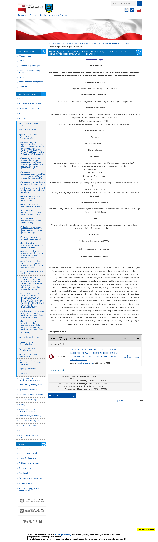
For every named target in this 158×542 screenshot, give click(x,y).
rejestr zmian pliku (85, 363)
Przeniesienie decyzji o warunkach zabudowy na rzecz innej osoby (32, 245)
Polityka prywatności (28, 453)
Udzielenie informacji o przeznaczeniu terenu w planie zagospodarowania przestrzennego (32, 230)
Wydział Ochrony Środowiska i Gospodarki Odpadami (31, 362)
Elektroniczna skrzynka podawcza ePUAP (29, 489)
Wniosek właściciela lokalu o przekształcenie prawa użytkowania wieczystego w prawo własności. (32, 314)
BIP (139, 10)
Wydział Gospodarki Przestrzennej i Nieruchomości (110, 43)
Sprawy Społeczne (28, 369)
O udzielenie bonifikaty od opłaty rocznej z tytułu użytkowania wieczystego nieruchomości (32, 264)
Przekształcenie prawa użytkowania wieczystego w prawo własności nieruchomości (32, 254)
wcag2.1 (126, 10)
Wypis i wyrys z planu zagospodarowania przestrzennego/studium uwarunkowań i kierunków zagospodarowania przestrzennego (32, 163)
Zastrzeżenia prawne (28, 458)
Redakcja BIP (24, 473)
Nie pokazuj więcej (146, 530)
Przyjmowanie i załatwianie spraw (75, 43)
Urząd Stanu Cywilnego (30, 337)
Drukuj (121, 401)
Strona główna (54, 43)
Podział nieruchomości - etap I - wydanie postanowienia (31, 198)
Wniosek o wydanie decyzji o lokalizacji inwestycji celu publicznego (33, 190)
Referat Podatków (28, 129)
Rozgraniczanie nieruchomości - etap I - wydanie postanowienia (31, 213)
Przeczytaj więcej (63, 535)
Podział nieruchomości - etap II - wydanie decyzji (31, 205)
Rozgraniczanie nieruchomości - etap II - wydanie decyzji (31, 221)
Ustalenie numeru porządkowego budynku (32, 238)
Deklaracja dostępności (29, 463)
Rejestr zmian (25, 468)
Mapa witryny (25, 448)
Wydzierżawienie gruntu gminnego (32, 272)
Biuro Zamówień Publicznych (27, 349)
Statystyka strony (26, 483)
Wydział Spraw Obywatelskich (26, 343)
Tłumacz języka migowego (30, 478)
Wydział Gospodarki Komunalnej (29, 355)
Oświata (23, 374)
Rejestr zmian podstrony (63, 396)
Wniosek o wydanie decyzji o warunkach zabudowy (33, 183)
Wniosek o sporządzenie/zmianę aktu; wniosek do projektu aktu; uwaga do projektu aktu (33, 175)
